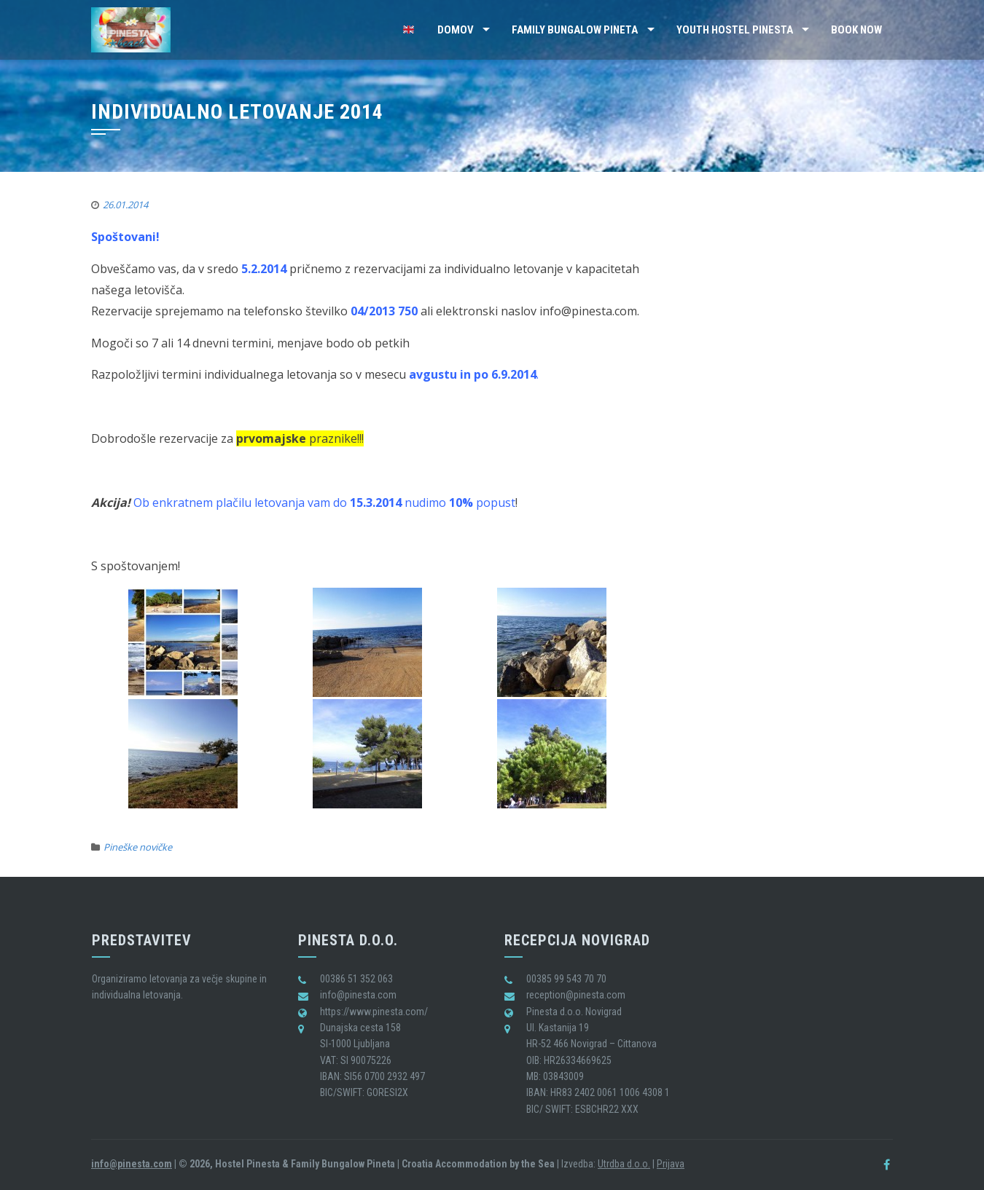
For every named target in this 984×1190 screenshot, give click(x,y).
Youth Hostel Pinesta (734, 29)
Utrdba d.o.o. (624, 1164)
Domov (455, 29)
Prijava (670, 1164)
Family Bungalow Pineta (575, 29)
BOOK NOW (856, 29)
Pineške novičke (138, 847)
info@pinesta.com (131, 1164)
